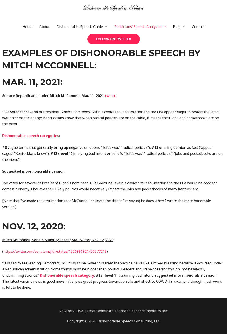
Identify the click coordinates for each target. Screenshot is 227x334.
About (44, 26)
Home (27, 26)
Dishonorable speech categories (30, 135)
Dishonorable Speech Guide (80, 26)
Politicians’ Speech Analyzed (137, 26)
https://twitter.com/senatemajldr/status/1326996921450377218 (55, 251)
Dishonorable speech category (67, 275)
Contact (198, 26)
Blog (176, 26)
